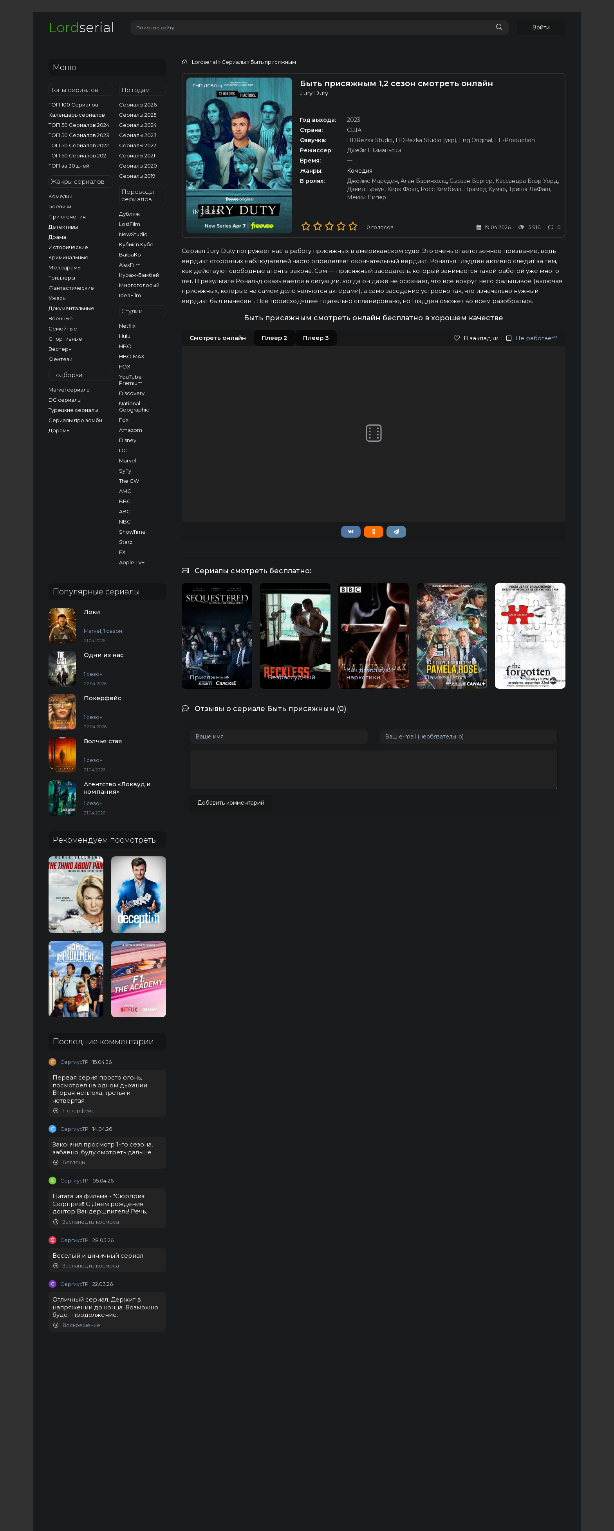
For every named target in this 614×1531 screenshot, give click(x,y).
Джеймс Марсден (372, 180)
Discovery (131, 393)
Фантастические (71, 288)
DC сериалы (65, 400)
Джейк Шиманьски (374, 150)
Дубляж (129, 214)
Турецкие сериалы (73, 410)
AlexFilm (130, 265)
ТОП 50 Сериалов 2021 (78, 155)
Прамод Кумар (485, 189)
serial (81, 27)
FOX (124, 366)
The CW (129, 481)
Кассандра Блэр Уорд (526, 180)
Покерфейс (73, 1110)
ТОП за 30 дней (69, 165)
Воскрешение (76, 1325)
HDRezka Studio (370, 140)
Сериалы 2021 (137, 155)
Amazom (130, 430)
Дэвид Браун (366, 189)
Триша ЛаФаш (529, 189)
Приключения (67, 216)
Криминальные (68, 257)
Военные (61, 318)
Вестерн (60, 349)
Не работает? (532, 338)
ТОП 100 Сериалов (73, 104)
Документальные (71, 308)
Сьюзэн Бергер (471, 180)
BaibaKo (130, 254)
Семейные (63, 328)
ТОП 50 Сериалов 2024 (79, 125)
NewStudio (133, 234)
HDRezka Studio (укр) (425, 140)
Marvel (127, 460)
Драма (57, 237)
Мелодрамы (65, 267)
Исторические (68, 247)
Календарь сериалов (77, 115)
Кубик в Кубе (136, 244)
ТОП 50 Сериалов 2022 (79, 145)
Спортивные (65, 339)
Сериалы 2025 (137, 115)
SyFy (125, 471)
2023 (353, 119)
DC (123, 450)
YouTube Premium (131, 380)
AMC (125, 491)
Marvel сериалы (69, 389)
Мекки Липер (366, 197)
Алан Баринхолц (424, 180)
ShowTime (132, 532)
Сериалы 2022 (137, 145)
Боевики (60, 206)
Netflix (127, 326)
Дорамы (59, 430)
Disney (127, 440)
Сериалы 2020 (138, 165)
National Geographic (134, 406)
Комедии (60, 196)
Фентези (60, 359)
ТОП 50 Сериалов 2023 (79, 135)
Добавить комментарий (230, 802)
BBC (125, 501)
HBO (125, 346)
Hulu (124, 336)
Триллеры (62, 277)
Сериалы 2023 (138, 135)
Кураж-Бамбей (139, 275)
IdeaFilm (130, 295)
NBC (125, 521)
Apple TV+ (131, 562)
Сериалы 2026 (138, 104)
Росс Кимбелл (441, 189)
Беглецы (69, 1162)
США (354, 130)
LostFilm (129, 224)
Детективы (63, 227)
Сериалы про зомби (75, 420)
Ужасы (58, 298)
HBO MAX (131, 356)
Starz (125, 542)
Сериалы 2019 (137, 176)
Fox (123, 420)
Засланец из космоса (86, 1221)
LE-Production (515, 140)
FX (122, 552)
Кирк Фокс (402, 189)
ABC (124, 511)
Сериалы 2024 (138, 125)
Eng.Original (475, 140)
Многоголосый (139, 285)
